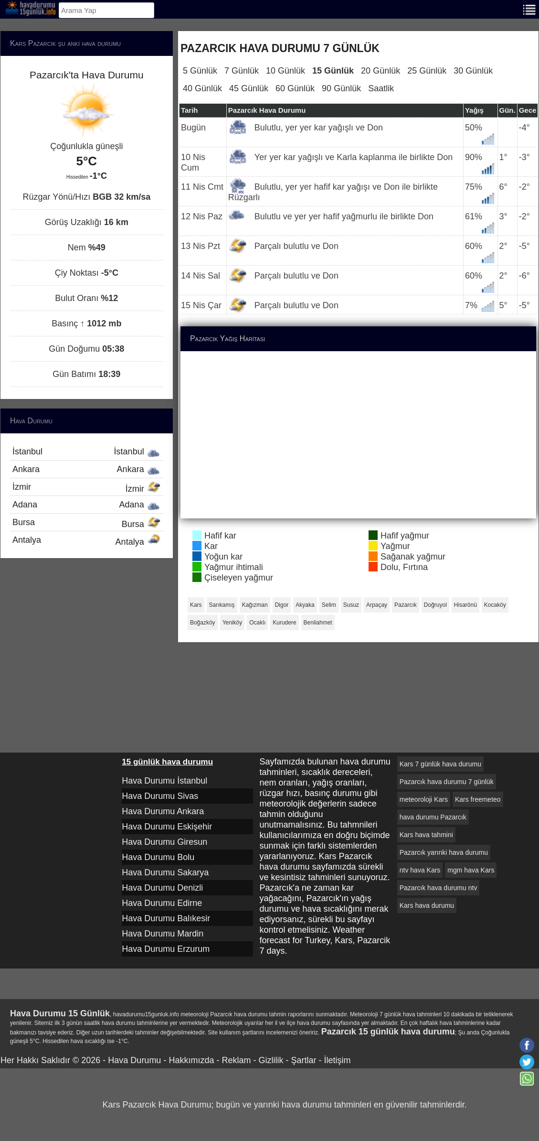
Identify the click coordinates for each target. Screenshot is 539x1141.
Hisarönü (465, 605)
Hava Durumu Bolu (158, 857)
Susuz (351, 605)
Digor (282, 605)
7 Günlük (241, 70)
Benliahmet (318, 622)
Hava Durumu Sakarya (165, 872)
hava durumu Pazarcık (433, 817)
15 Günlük (333, 70)
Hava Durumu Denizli (162, 888)
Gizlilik (270, 1060)
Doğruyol (435, 605)
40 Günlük (202, 88)
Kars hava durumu (427, 905)
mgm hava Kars (470, 870)
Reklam (236, 1060)
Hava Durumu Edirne (162, 903)
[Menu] (529, 9)
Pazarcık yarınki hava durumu (444, 852)
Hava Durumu (134, 1060)
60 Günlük (295, 88)
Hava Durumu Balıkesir (166, 918)
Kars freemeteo (478, 799)
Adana (86, 504)
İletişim (337, 1060)
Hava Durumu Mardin (162, 933)
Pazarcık (405, 605)
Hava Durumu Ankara (163, 811)
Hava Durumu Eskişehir (167, 826)
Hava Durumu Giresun (164, 842)
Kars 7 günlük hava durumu (440, 764)
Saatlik (381, 88)
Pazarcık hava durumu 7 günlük (447, 782)
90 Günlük (341, 88)
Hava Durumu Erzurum (166, 949)
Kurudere (284, 622)
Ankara (86, 469)
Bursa (86, 523)
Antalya (86, 541)
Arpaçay (376, 605)
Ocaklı (257, 622)
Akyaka (305, 605)
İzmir (86, 488)
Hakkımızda (191, 1060)
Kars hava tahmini (426, 835)
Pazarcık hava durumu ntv (438, 888)
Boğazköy (202, 622)
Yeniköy (232, 622)
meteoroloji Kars (424, 799)
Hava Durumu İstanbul (164, 781)
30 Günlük (473, 70)
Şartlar (303, 1060)
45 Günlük (248, 88)
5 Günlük (200, 70)
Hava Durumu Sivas (160, 796)
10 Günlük (285, 70)
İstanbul (86, 451)
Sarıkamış (222, 605)
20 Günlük (380, 70)
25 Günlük (426, 70)
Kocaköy (495, 605)
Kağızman (255, 605)
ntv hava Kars (420, 870)
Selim (329, 605)
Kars (196, 605)
